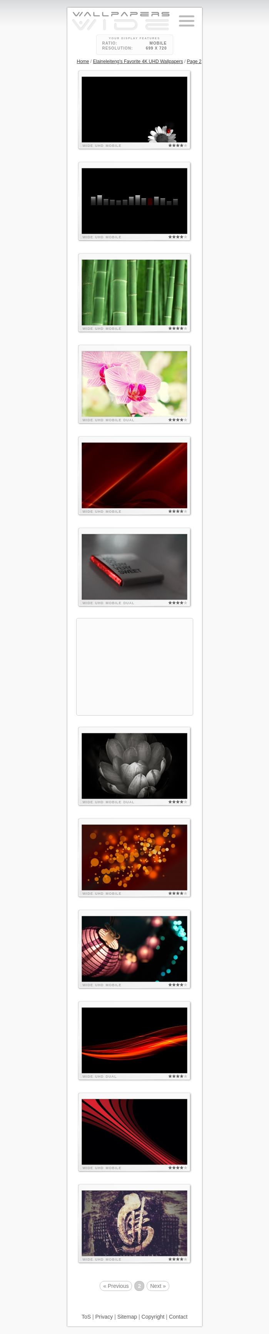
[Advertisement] (134, 667)
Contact (178, 1317)
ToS (86, 1317)
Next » (157, 1286)
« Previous (116, 1286)
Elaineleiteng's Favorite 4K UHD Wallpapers (138, 61)
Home (83, 61)
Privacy (104, 1317)
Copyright (153, 1317)
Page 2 (194, 61)
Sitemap (127, 1317)
